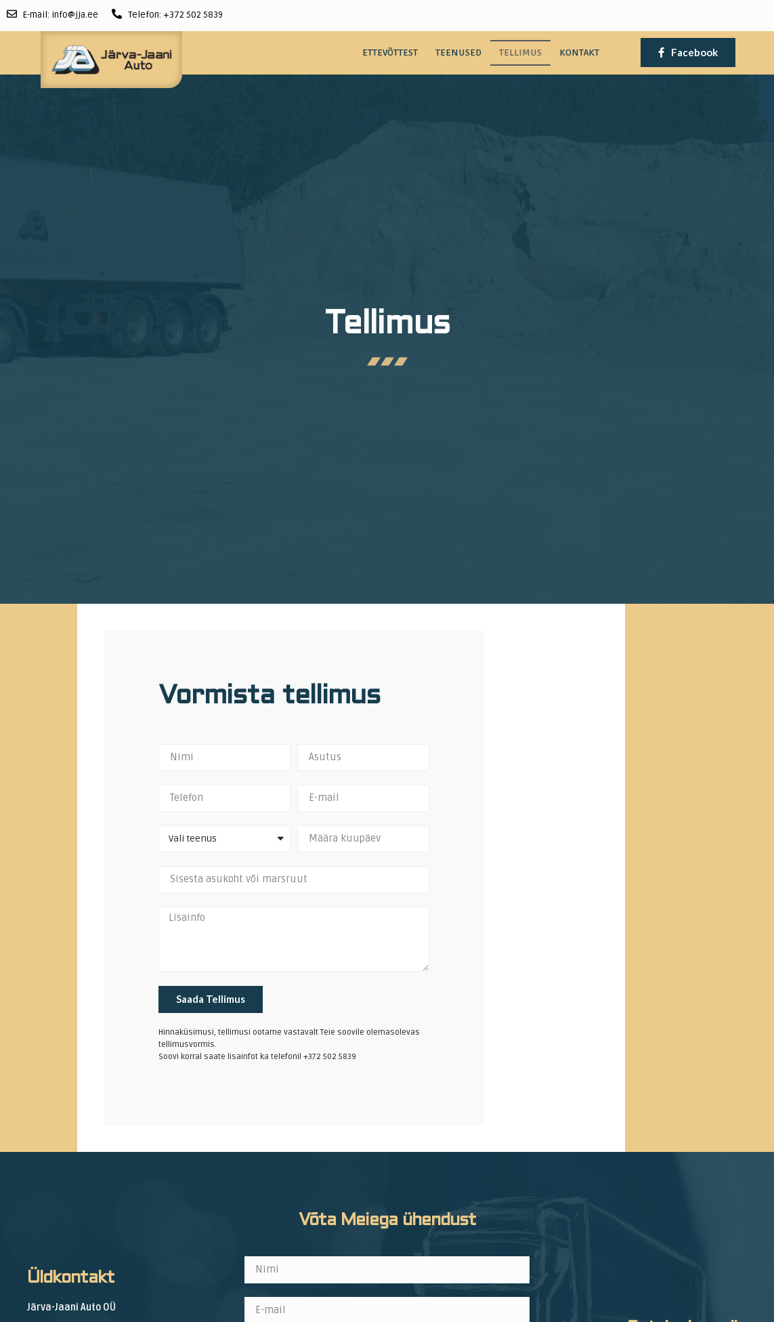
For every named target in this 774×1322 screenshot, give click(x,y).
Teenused (458, 52)
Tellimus (520, 52)
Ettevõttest (390, 52)
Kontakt (579, 52)
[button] (688, 52)
